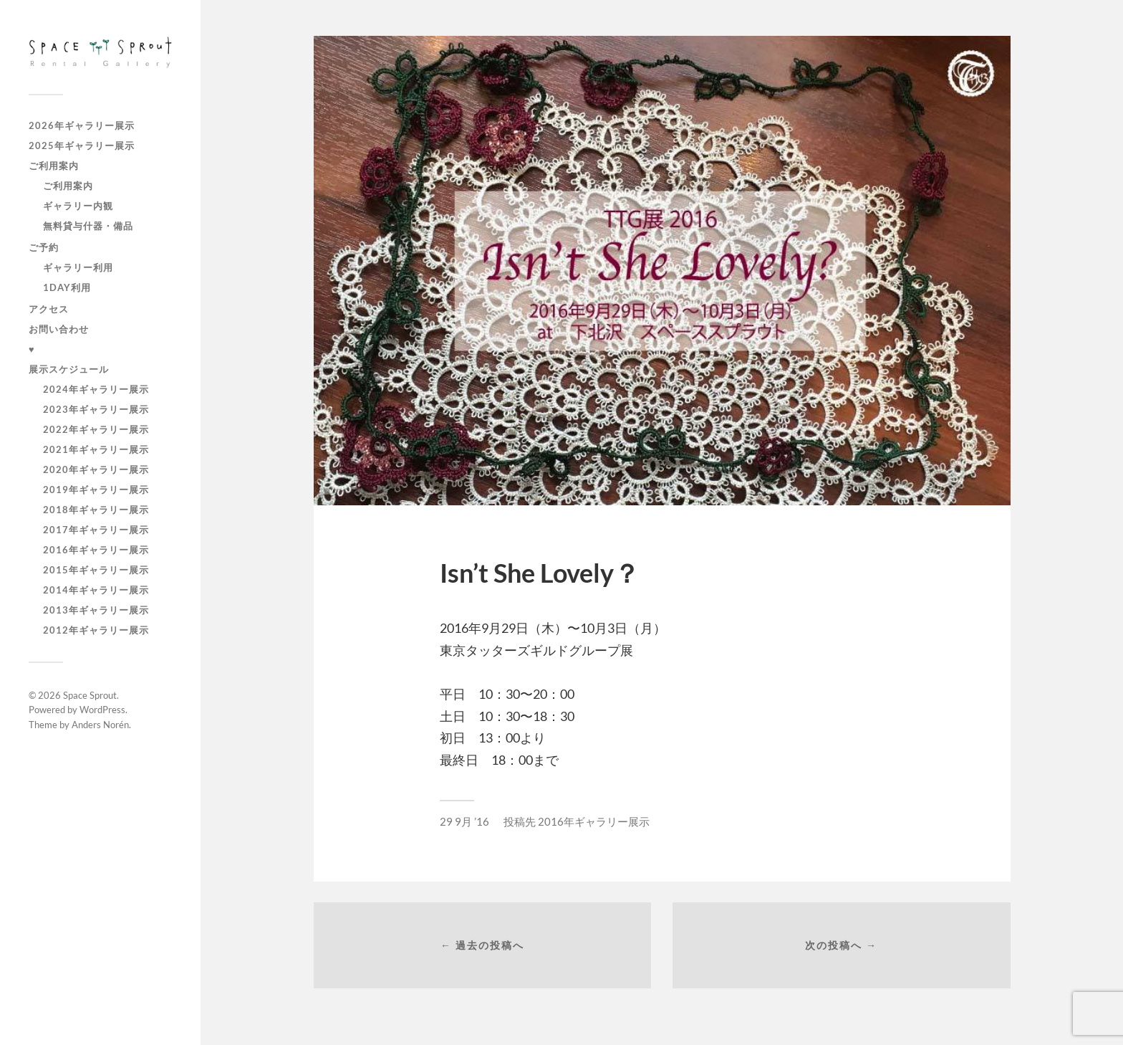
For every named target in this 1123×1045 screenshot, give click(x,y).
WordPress (102, 709)
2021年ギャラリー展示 (96, 449)
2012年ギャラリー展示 (96, 630)
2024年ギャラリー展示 (96, 389)
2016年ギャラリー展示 (96, 549)
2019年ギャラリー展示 (96, 489)
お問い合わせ (59, 329)
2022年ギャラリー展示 (96, 429)
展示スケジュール (69, 369)
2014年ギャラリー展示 (96, 590)
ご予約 (44, 247)
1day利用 (67, 287)
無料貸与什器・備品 (88, 226)
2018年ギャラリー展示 (96, 509)
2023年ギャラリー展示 (96, 409)
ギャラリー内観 (78, 205)
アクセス (49, 309)
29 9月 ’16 (464, 821)
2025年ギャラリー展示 (82, 145)
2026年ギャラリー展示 (82, 125)
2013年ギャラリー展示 (96, 610)
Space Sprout (90, 695)
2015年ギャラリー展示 (96, 570)
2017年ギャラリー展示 (96, 529)
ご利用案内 (54, 165)
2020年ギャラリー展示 (96, 469)
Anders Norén (100, 724)
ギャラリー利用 (78, 267)
